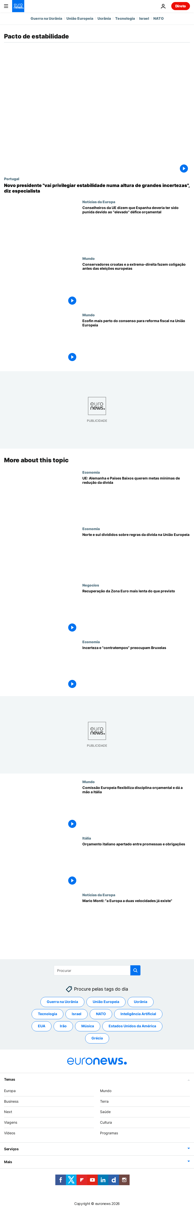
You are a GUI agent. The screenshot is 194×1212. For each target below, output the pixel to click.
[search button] (135, 970)
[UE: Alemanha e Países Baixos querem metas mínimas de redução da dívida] (136, 498)
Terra (104, 1101)
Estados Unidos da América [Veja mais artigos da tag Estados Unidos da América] (132, 1026)
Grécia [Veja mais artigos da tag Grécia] (97, 1038)
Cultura (106, 1122)
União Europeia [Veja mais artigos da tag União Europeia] (106, 1002)
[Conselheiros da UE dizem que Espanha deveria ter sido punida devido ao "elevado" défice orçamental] (136, 228)
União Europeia (79, 18)
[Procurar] (97, 970)
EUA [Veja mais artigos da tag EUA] (41, 1026)
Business (11, 1101)
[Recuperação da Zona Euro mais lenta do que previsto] (136, 611)
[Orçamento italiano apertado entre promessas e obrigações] (136, 864)
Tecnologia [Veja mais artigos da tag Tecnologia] (47, 1014)
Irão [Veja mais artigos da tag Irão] (63, 1026)
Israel (144, 18)
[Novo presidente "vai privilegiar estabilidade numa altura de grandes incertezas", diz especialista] (97, 188)
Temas (9, 1079)
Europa (10, 1091)
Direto (180, 6)
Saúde (105, 1112)
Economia (91, 472)
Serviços (11, 1149)
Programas (109, 1133)
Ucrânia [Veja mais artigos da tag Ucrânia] (140, 1002)
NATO (158, 18)
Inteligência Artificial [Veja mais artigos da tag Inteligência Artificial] (138, 1014)
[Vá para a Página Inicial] (18, 6)
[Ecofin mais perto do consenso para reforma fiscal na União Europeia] (136, 341)
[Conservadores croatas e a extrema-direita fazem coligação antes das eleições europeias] (136, 284)
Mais (8, 1162)
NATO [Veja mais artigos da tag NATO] (101, 1014)
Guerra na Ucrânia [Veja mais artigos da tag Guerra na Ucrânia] (62, 1002)
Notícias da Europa (98, 202)
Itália (86, 838)
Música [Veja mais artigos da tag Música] (87, 1026)
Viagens (10, 1122)
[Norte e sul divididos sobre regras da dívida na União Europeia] (136, 555)
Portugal (11, 179)
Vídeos (9, 1133)
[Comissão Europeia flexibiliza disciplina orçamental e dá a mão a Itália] (136, 808)
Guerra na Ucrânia (46, 18)
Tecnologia (125, 18)
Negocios (90, 585)
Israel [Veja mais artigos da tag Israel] (76, 1014)
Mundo (88, 258)
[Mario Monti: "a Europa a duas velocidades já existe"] (136, 921)
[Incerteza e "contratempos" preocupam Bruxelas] (136, 668)
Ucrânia (104, 18)
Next (8, 1112)
